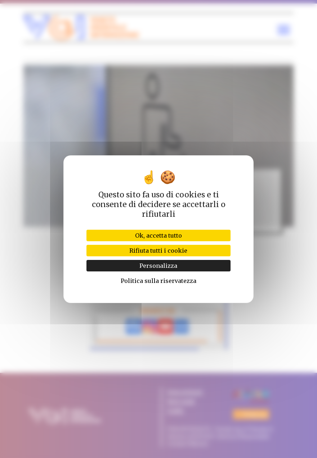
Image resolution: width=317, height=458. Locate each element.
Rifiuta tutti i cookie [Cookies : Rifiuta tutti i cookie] (158, 250)
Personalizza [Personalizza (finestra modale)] (158, 265)
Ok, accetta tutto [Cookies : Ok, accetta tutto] (158, 235)
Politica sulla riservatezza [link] (158, 280)
